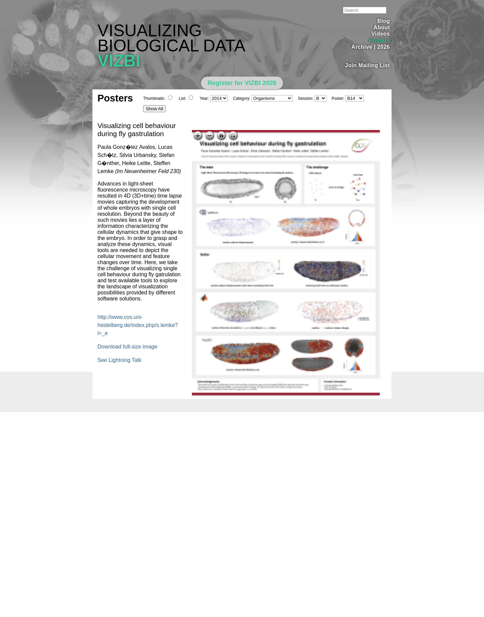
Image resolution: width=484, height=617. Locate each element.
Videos (380, 34)
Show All (154, 108)
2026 (383, 47)
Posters (379, 40)
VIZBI (118, 60)
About (381, 27)
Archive (362, 47)
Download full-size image (127, 346)
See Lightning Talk (119, 360)
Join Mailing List (367, 65)
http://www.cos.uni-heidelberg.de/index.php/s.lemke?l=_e (137, 325)
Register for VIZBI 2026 (242, 82)
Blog (383, 21)
